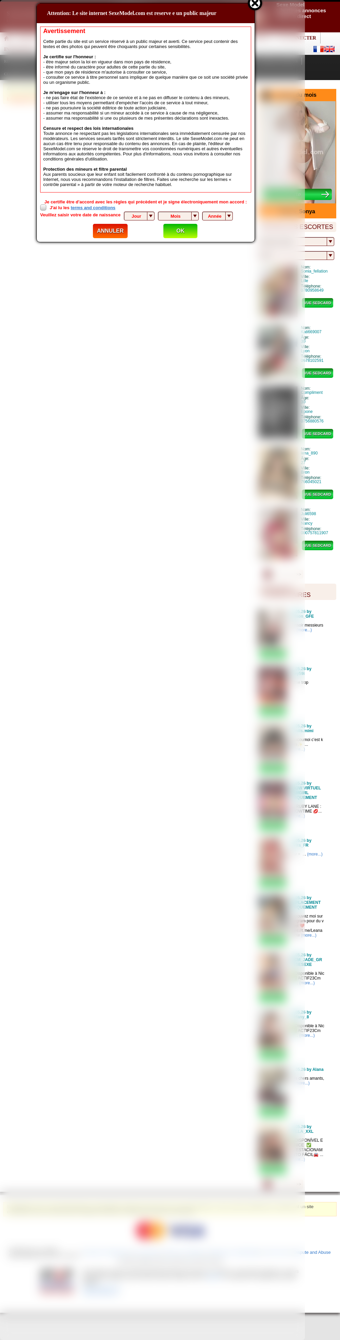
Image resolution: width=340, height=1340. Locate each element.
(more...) (314, 854)
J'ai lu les (82, 207)
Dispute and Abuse (312, 1252)
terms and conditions (93, 207)
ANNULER (110, 231)
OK (180, 231)
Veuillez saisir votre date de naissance (80, 214)
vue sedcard (317, 303)
